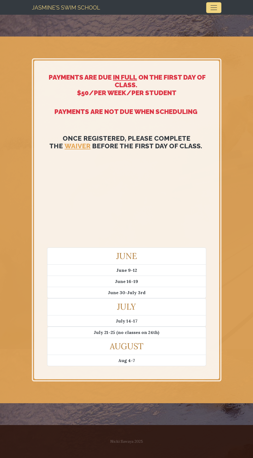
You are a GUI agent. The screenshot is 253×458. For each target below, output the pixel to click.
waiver (77, 146)
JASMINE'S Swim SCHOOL (66, 7)
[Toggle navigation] (213, 7)
